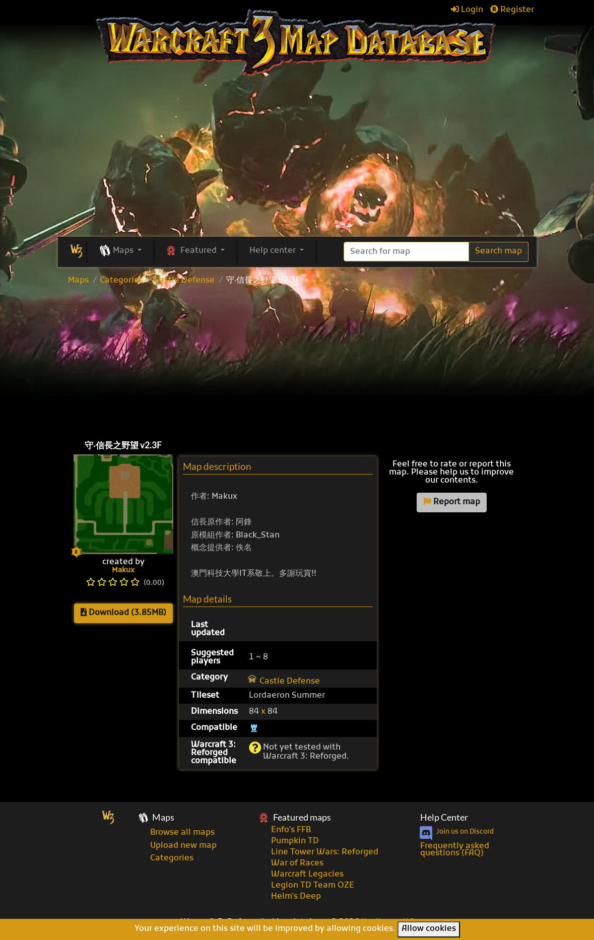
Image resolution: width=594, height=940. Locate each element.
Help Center (444, 817)
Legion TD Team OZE (312, 886)
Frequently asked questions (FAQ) (454, 849)
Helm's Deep (296, 897)
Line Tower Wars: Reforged (324, 852)
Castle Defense (184, 281)
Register (512, 10)
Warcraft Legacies (307, 874)
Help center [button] (273, 251)
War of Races (297, 863)
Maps (78, 281)
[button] (120, 251)
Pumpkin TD (295, 841)
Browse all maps (182, 833)
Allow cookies (429, 929)
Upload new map (183, 846)
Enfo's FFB (291, 830)
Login (467, 10)
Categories (121, 281)
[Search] (406, 251)
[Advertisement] (297, 360)
